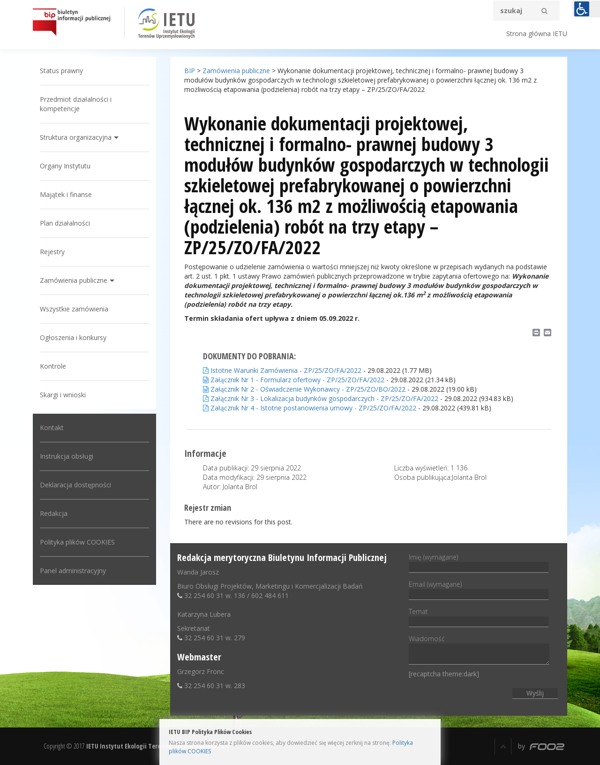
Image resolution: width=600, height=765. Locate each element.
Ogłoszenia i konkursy (73, 337)
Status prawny (61, 70)
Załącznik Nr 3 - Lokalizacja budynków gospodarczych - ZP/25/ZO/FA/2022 (320, 398)
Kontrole (53, 366)
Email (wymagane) (478, 589)
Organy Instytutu (65, 165)
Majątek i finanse (66, 194)
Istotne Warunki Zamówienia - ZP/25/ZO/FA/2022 (282, 370)
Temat (478, 616)
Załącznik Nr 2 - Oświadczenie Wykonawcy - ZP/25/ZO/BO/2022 (304, 389)
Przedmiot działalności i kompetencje (76, 104)
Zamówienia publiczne (73, 280)
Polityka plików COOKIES (77, 542)
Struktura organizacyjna (76, 137)
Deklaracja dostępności (75, 484)
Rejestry (52, 251)
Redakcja (54, 513)
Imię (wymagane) (478, 562)
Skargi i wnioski (63, 394)
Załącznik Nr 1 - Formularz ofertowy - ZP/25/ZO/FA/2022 (293, 379)
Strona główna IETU (536, 33)
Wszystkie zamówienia (74, 308)
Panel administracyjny (73, 570)
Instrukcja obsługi (66, 456)
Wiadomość (479, 650)
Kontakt (52, 427)
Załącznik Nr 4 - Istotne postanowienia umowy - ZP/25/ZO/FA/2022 (309, 407)
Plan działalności (65, 223)
